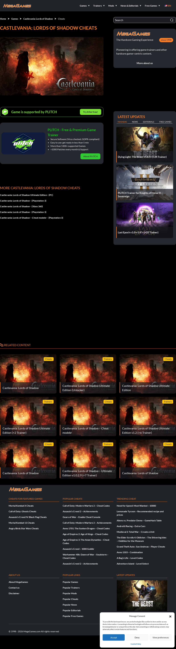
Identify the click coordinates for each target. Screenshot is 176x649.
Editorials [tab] (148, 122)
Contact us (14, 587)
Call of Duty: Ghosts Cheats (22, 511)
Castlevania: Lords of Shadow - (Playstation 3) (23, 200)
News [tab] (135, 122)
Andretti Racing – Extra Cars (131, 526)
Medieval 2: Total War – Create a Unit (135, 531)
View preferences (161, 637)
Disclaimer (14, 593)
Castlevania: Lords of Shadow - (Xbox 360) (21, 206)
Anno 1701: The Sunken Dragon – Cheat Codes (86, 528)
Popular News (70, 604)
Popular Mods (70, 593)
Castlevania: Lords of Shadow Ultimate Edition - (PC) (26, 195)
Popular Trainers (71, 587)
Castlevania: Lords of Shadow (38, 18)
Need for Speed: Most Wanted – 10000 (136, 505)
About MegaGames (18, 582)
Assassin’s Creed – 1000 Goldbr (78, 548)
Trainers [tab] (122, 122)
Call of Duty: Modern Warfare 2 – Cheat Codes (86, 505)
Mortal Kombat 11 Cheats (22, 522)
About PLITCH (90, 156)
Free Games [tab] (165, 122)
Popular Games (70, 582)
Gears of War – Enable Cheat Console (81, 517)
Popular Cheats (70, 599)
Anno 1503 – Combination (130, 552)
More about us (145, 63)
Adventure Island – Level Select (133, 563)
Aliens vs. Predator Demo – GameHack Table (139, 520)
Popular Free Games (73, 616)
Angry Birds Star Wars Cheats (24, 528)
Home (3, 18)
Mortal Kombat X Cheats (21, 505)
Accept (113, 637)
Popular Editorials (72, 610)
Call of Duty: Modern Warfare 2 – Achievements (87, 522)
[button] (170, 616)
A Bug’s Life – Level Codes (130, 558)
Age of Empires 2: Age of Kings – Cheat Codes (85, 534)
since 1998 (166, 39)
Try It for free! (90, 111)
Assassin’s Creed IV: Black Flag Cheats (28, 517)
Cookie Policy (136, 644)
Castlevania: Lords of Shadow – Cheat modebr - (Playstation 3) (31, 217)
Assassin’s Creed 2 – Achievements (80, 511)
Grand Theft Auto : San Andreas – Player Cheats (141, 546)
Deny (137, 637)
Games (14, 18)
